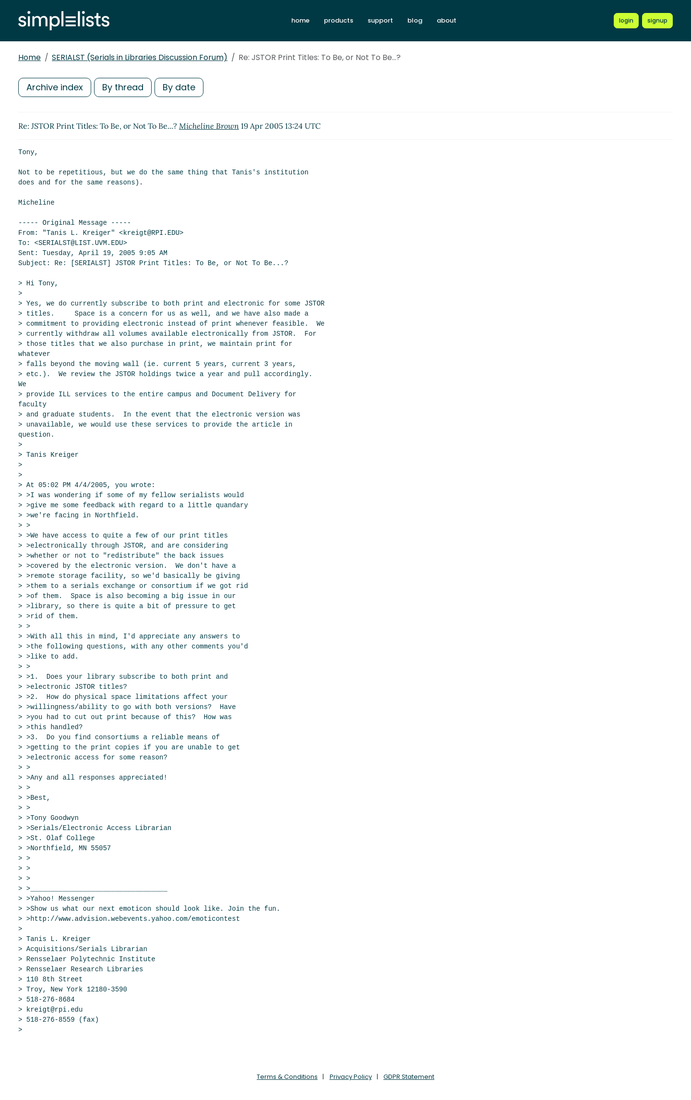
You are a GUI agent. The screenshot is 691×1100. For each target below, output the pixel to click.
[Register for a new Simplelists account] (657, 20)
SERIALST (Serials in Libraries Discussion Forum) (139, 57)
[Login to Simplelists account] (626, 20)
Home (29, 57)
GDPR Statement (408, 1076)
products (338, 20)
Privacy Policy (351, 1076)
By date (179, 87)
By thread (122, 87)
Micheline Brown (209, 126)
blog (414, 20)
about (446, 20)
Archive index (54, 87)
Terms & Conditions (287, 1076)
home (300, 20)
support (380, 20)
